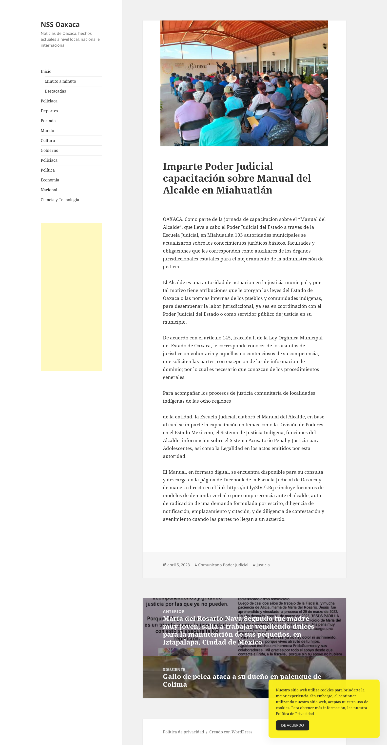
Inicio (46, 71)
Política (48, 170)
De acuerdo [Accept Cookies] (292, 726)
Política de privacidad (183, 732)
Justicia (263, 565)
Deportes (49, 111)
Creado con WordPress (230, 732)
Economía (50, 180)
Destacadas (55, 91)
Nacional (49, 190)
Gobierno (49, 150)
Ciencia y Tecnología (60, 199)
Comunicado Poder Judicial (223, 565)
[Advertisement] (71, 297)
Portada (48, 120)
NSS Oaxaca (60, 24)
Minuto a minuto (60, 81)
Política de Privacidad (295, 715)
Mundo (47, 130)
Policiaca (49, 101)
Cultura (48, 140)
